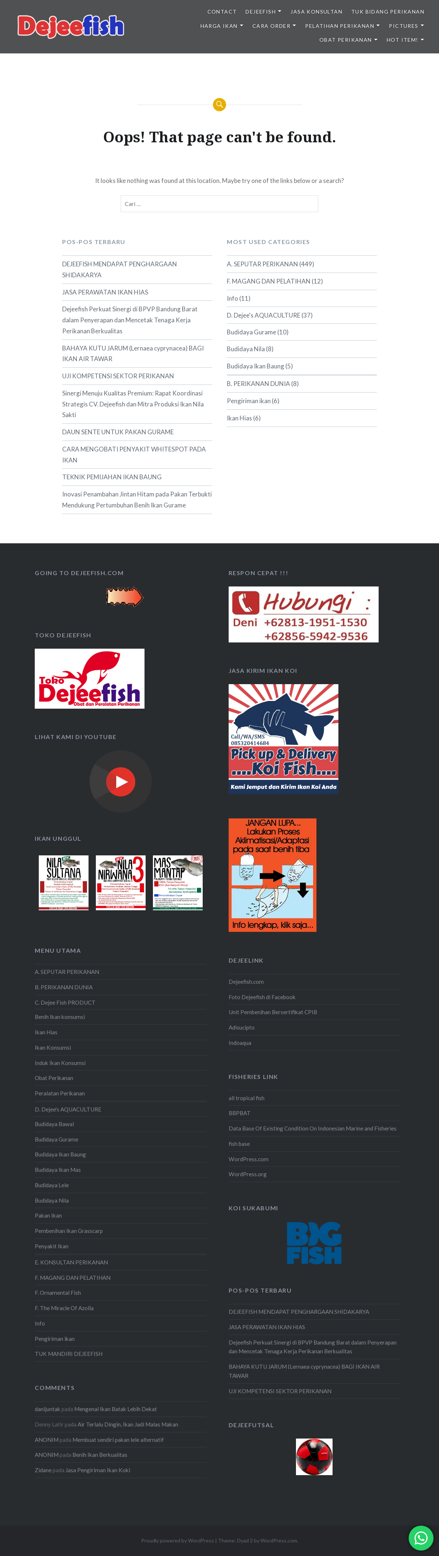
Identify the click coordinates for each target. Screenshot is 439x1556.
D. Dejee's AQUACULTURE (263, 315)
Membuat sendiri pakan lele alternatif (118, 1439)
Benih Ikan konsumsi (60, 1016)
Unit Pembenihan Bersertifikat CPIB (273, 1012)
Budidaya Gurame (251, 332)
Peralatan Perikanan (60, 1093)
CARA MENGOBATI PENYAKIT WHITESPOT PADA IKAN (134, 454)
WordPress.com (249, 1159)
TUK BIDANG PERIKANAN (387, 11)
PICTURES (403, 26)
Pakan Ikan (48, 1215)
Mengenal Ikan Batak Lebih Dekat (115, 1409)
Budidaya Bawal (54, 1124)
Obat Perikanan (54, 1078)
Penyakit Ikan (51, 1246)
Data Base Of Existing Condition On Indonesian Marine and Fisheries (313, 1128)
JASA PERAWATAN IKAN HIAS (105, 292)
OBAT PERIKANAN (345, 40)
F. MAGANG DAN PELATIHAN (269, 281)
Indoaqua (240, 1042)
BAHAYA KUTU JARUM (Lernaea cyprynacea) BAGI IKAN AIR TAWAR (133, 353)
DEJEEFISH (260, 11)
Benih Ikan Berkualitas (99, 1454)
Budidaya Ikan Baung (255, 366)
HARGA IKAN (219, 26)
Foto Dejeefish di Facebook (262, 997)
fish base (239, 1143)
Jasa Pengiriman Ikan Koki (97, 1470)
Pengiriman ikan (249, 401)
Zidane (43, 1470)
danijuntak (47, 1409)
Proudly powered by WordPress (177, 1540)
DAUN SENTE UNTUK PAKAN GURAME (118, 432)
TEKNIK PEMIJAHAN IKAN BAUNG (112, 477)
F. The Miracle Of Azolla (64, 1308)
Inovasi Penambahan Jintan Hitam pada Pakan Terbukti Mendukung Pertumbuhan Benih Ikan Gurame (137, 499)
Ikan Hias (239, 418)
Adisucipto (242, 1027)
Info (232, 298)
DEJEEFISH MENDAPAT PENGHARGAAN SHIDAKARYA (119, 269)
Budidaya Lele (52, 1185)
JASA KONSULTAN (316, 11)
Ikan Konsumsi (53, 1047)
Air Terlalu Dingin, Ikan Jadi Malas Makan (128, 1424)
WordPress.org (248, 1174)
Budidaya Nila (246, 349)
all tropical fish (246, 1098)
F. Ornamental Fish (58, 1292)
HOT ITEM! (403, 40)
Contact (222, 11)
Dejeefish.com (246, 981)
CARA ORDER (271, 26)
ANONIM (47, 1439)
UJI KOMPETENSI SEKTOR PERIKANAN (118, 376)
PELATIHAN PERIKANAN (339, 26)
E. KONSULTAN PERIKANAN (71, 1262)
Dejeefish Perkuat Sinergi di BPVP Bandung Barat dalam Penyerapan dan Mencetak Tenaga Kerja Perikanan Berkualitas (130, 320)
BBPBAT (240, 1113)
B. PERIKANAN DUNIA (258, 383)
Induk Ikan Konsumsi (60, 1063)
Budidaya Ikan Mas (58, 1169)
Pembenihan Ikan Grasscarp (69, 1230)
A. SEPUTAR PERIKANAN (262, 264)
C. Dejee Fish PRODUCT (65, 1002)
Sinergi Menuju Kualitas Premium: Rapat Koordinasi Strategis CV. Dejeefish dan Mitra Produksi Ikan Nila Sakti (133, 404)
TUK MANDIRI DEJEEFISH (68, 1353)
